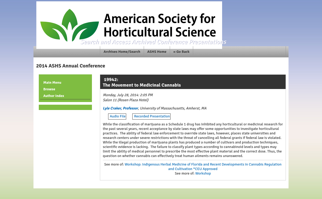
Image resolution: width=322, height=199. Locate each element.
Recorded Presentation (152, 116)
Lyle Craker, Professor (120, 108)
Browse (49, 89)
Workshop (203, 173)
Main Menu (52, 82)
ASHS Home (156, 51)
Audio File (118, 116)
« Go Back (181, 51)
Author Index (53, 96)
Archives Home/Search (122, 51)
